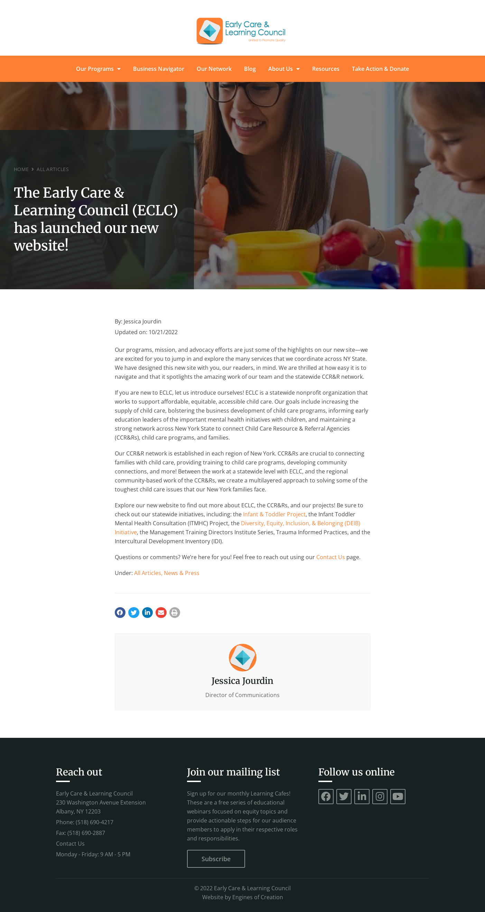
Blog (250, 69)
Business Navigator (158, 69)
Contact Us (330, 557)
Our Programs (98, 69)
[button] (120, 612)
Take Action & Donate (380, 69)
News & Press (181, 573)
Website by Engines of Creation (242, 897)
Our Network (214, 69)
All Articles (147, 573)
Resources (325, 69)
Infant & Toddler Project (274, 514)
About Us (284, 69)
